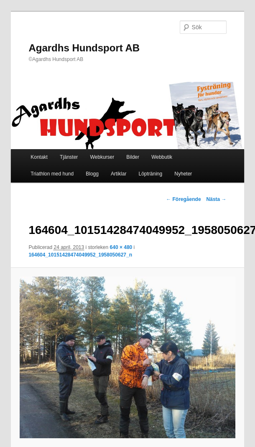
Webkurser (102, 157)
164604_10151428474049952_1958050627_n (80, 255)
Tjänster (69, 157)
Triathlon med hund (52, 174)
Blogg (92, 174)
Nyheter (183, 174)
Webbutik (161, 157)
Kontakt (39, 157)
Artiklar (118, 174)
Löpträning (150, 174)
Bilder (132, 157)
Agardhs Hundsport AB (84, 47)
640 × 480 (121, 247)
